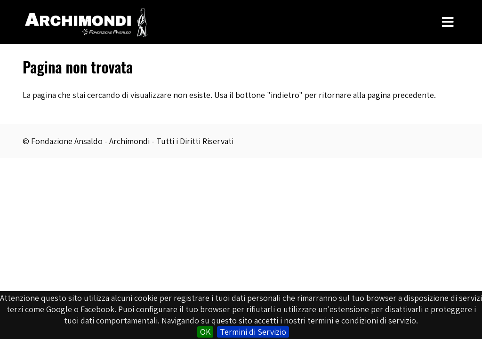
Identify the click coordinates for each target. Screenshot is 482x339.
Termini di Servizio (253, 331)
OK (205, 331)
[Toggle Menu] (447, 22)
